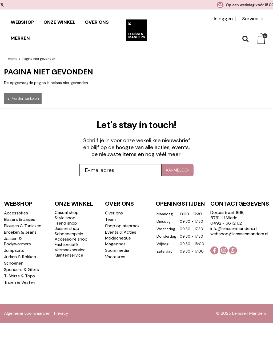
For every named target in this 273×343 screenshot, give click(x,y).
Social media (117, 250)
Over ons (97, 22)
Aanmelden (178, 170)
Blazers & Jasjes (19, 219)
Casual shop (67, 212)
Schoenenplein (69, 234)
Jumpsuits (14, 250)
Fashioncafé (66, 244)
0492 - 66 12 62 (226, 223)
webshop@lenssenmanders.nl (239, 234)
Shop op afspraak (122, 226)
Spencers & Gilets (21, 269)
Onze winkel (59, 22)
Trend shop (66, 223)
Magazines (115, 244)
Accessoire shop (71, 239)
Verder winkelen (25, 98)
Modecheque (118, 238)
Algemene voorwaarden (27, 313)
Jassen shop (67, 228)
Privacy (61, 313)
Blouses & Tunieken (22, 226)
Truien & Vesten (19, 282)
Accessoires (16, 213)
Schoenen (13, 263)
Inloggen (223, 18)
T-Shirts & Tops (19, 276)
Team (110, 219)
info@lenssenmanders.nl (233, 228)
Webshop (22, 22)
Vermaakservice (70, 250)
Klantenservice (69, 255)
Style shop (65, 218)
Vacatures (115, 257)
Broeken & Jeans (20, 232)
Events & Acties (120, 232)
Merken (20, 38)
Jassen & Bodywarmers (17, 241)
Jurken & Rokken (20, 257)
